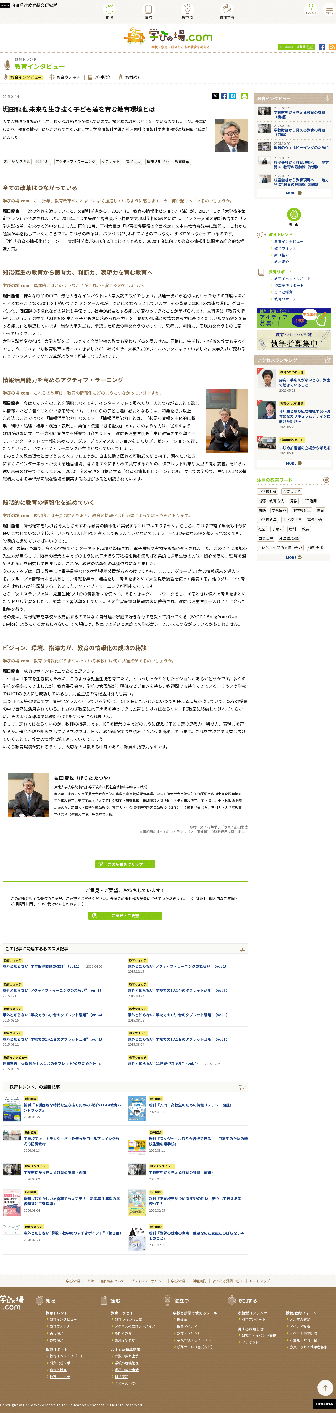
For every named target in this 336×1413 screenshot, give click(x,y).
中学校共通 (292, 519)
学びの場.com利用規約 (188, 1280)
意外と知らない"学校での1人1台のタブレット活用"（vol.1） (178, 1039)
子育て (277, 529)
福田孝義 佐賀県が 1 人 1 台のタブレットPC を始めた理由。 (53, 1063)
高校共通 (314, 519)
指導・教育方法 (271, 500)
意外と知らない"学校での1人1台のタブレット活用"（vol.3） (178, 1014)
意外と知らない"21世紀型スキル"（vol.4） (164, 1063)
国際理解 (265, 538)
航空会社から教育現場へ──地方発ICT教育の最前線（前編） (301, 182)
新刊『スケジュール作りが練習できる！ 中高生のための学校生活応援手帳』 (198, 1141)
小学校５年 (301, 510)
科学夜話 (121, 1376)
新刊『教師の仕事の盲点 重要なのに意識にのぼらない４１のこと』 (196, 1235)
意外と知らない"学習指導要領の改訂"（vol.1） (42, 966)
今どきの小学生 (127, 1383)
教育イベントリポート (292, 278)
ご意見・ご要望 (115, 915)
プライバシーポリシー (148, 1280)
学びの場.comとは (80, 1280)
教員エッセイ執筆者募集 (308, 1346)
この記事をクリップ (120, 864)
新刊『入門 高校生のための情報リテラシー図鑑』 (191, 1105)
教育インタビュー (25, 77)
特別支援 (315, 547)
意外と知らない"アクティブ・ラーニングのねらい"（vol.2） (178, 966)
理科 (292, 529)
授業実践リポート (289, 285)
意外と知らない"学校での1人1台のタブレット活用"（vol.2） (53, 1039)
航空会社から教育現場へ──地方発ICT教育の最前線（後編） (301, 164)
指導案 (182, 1319)
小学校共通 (267, 491)
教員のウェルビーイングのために (301, 147)
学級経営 (279, 510)
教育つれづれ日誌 (291, 372)
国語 (262, 510)
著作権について (112, 1280)
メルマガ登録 (300, 1319)
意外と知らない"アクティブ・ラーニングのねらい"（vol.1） (53, 990)
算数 (293, 500)
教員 (305, 529)
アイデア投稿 (300, 1326)
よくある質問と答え (227, 1280)
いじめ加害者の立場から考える (304, 447)
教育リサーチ (285, 299)
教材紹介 (132, 77)
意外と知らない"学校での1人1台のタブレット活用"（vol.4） (53, 1014)
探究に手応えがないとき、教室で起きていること (304, 382)
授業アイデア (187, 1326)
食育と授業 (283, 292)
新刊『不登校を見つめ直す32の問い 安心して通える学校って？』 (195, 1201)
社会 (262, 529)
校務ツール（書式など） (195, 1346)
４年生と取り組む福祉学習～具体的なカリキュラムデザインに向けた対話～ (304, 416)
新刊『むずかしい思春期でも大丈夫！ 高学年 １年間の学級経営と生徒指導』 (72, 1201)
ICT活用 (43, 161)
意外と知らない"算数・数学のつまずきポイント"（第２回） (73, 1233)
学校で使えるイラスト (194, 1340)
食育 (320, 510)
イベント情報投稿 (303, 1332)
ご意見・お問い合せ (305, 1340)
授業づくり (292, 491)
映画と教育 (123, 1332)
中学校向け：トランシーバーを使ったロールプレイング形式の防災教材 (71, 1141)
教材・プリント (189, 1332)
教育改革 (182, 161)
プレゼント (250, 1342)
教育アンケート (253, 1319)
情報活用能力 (158, 161)
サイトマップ (259, 1280)
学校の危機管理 (127, 1362)
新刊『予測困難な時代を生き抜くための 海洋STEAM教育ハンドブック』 (72, 1107)
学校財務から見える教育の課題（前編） (182, 1172)
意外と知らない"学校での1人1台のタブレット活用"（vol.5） (178, 990)
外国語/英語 (289, 538)
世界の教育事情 (127, 1369)
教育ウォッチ (67, 77)
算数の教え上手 (127, 1355)
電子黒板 (133, 161)
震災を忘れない (127, 1340)
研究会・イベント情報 (259, 1335)
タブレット (111, 161)
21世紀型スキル (17, 161)
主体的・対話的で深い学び (280, 547)
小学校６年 (267, 519)
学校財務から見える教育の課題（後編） (57, 1172)
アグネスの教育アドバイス (135, 1326)
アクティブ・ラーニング (76, 161)
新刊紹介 (102, 77)
